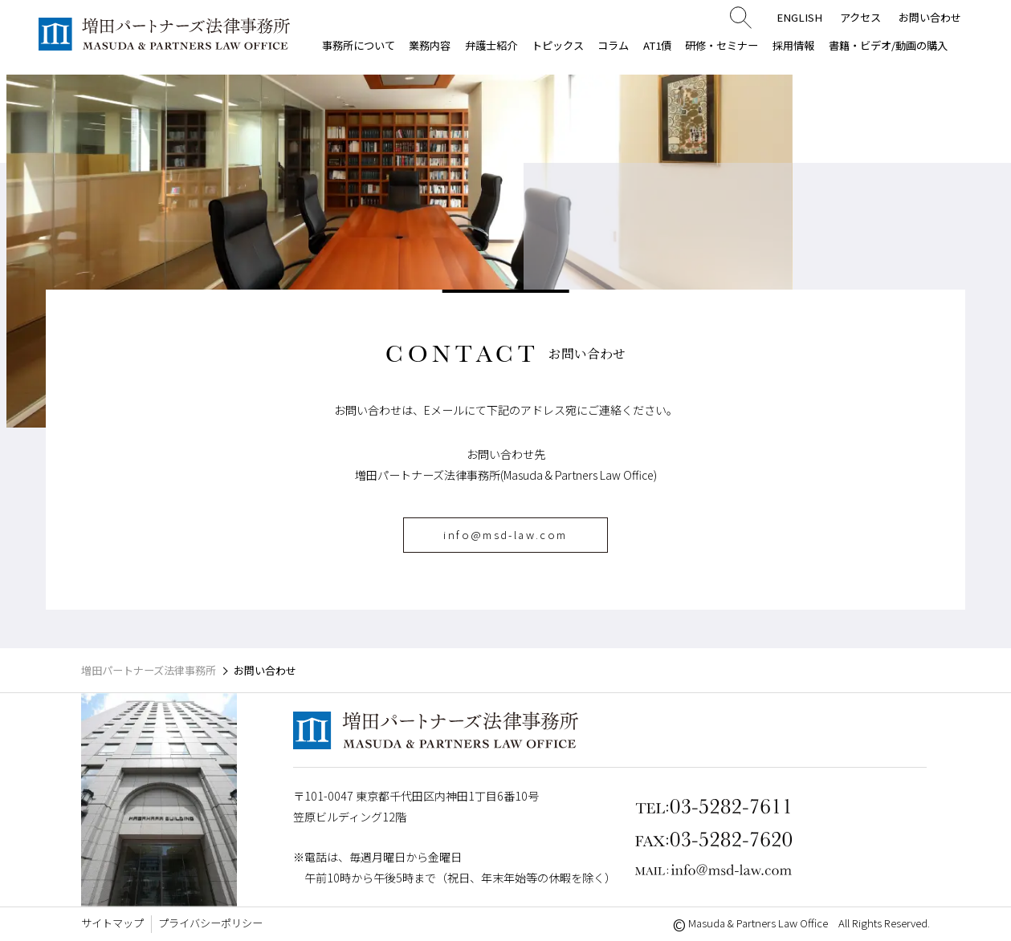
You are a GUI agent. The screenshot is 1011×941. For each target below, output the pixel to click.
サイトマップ (112, 923)
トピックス (558, 45)
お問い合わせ (930, 17)
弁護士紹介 (491, 45)
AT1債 (657, 45)
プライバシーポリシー (210, 923)
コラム (613, 45)
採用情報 (793, 45)
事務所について (358, 45)
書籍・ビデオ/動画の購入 (888, 45)
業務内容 (429, 45)
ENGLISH (799, 17)
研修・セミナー (721, 45)
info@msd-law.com (505, 534)
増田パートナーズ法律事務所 (148, 670)
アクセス (860, 17)
